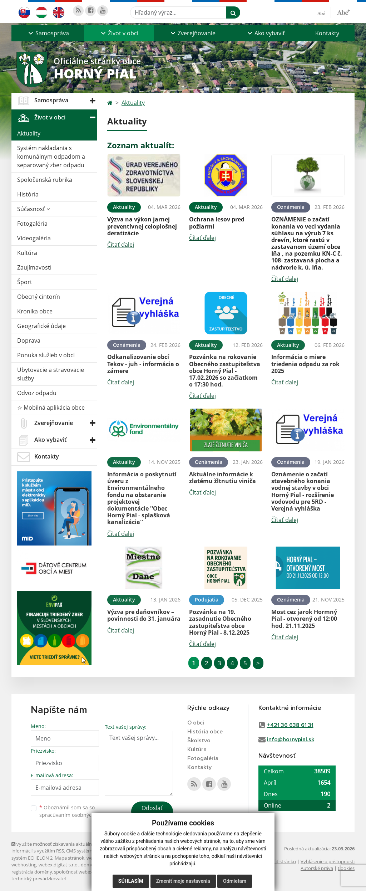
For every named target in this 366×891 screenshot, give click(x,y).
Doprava (28, 340)
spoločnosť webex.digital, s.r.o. (86, 872)
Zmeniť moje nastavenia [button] (183, 881)
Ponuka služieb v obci (46, 355)
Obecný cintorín (38, 297)
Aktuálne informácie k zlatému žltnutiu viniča (222, 477)
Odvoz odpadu (36, 393)
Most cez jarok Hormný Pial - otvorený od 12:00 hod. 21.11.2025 (304, 618)
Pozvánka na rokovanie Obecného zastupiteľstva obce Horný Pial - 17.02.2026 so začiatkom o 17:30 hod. (224, 370)
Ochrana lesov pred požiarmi (216, 222)
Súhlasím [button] (130, 881)
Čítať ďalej (120, 245)
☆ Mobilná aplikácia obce (51, 407)
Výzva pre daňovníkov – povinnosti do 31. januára (143, 615)
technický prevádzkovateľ (38, 878)
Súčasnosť (33, 209)
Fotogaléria (32, 223)
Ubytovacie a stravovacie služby (50, 374)
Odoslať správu (152, 812)
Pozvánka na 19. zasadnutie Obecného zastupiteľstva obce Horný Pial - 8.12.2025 (220, 622)
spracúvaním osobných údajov (75, 814)
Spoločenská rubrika (44, 180)
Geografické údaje (41, 326)
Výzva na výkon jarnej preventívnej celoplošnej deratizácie (142, 226)
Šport (24, 282)
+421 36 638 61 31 (290, 725)
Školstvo (199, 740)
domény (89, 864)
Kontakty (327, 33)
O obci (195, 723)
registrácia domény (31, 872)
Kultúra (27, 253)
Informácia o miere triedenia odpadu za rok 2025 (305, 363)
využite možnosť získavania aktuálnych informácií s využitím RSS (55, 847)
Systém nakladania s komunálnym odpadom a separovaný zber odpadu (51, 156)
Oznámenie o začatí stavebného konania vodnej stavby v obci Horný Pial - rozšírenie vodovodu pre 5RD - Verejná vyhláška (302, 491)
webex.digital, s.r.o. (59, 864)
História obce (205, 731)
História (28, 194)
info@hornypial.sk (290, 739)
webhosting (23, 864)
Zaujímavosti (34, 267)
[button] (47, 33)
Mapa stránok (69, 858)
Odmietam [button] (234, 881)
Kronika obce (35, 311)
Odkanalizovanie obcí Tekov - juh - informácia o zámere (143, 363)
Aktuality (28, 133)
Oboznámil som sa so (75, 811)
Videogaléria (34, 238)
